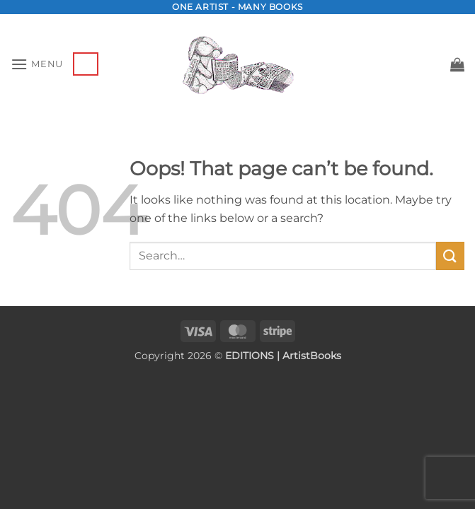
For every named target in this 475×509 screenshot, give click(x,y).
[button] (37, 64)
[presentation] (90, 396)
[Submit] (450, 255)
